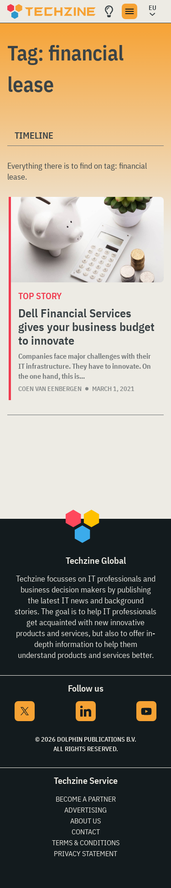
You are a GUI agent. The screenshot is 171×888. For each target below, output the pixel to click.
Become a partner (86, 798)
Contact (86, 831)
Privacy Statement (85, 853)
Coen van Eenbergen (50, 389)
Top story (40, 296)
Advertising (85, 809)
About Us (85, 820)
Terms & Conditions (85, 842)
